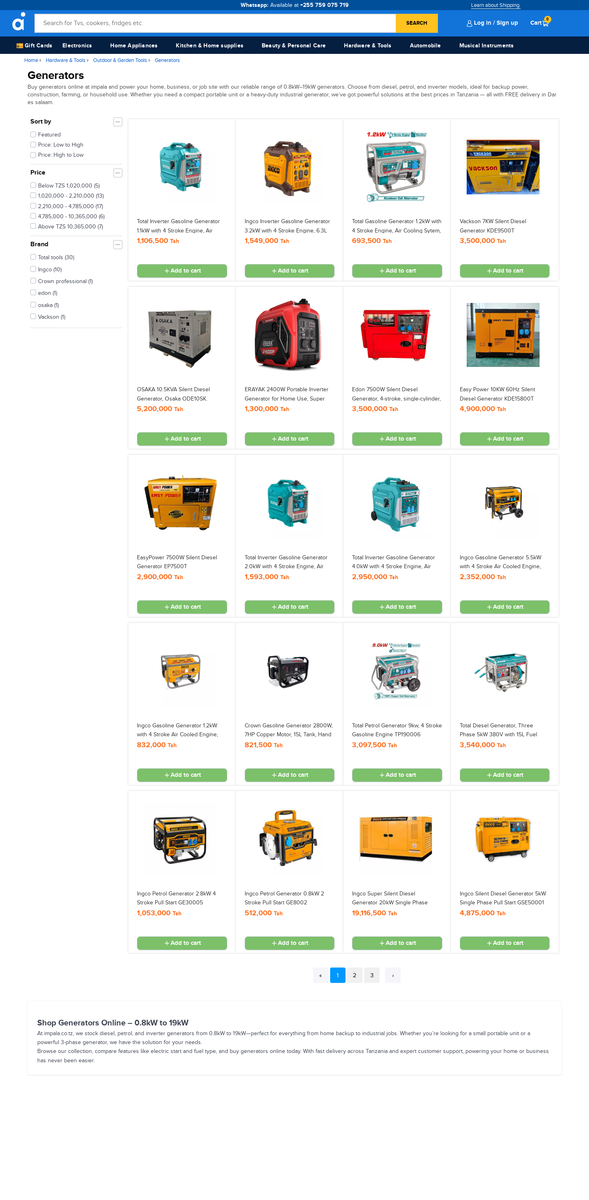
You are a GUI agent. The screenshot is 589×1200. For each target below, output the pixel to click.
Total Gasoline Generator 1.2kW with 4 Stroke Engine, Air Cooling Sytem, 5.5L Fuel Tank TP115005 (397, 230)
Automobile (425, 45)
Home (31, 60)
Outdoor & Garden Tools (120, 60)
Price (37, 172)
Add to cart (182, 271)
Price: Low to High (60, 144)
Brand (39, 244)
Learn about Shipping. (496, 5)
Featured (49, 134)
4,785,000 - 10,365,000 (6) (67, 215)
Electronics (77, 45)
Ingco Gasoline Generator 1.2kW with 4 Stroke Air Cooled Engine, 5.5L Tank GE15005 (177, 734)
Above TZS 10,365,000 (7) (66, 226)
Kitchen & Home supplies (209, 45)
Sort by (40, 121)
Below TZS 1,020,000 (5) (65, 185)
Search (416, 23)
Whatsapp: (295, 5)
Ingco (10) (46, 268)
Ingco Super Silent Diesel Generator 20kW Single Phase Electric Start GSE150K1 (390, 902)
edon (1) (43, 292)
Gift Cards (34, 46)
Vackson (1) (47, 316)
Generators (167, 60)
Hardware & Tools (367, 45)
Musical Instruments (486, 45)
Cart (539, 23)
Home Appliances (134, 45)
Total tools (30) (52, 256)
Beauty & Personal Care (294, 45)
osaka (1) (44, 304)
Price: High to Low (60, 154)
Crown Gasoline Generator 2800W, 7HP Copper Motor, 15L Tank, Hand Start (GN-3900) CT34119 (289, 734)
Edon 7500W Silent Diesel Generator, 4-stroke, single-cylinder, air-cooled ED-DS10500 (396, 398)
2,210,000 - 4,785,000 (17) (66, 205)
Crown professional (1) (61, 280)
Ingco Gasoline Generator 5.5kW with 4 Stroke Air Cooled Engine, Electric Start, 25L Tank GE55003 (501, 566)
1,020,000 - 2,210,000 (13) (67, 195)
